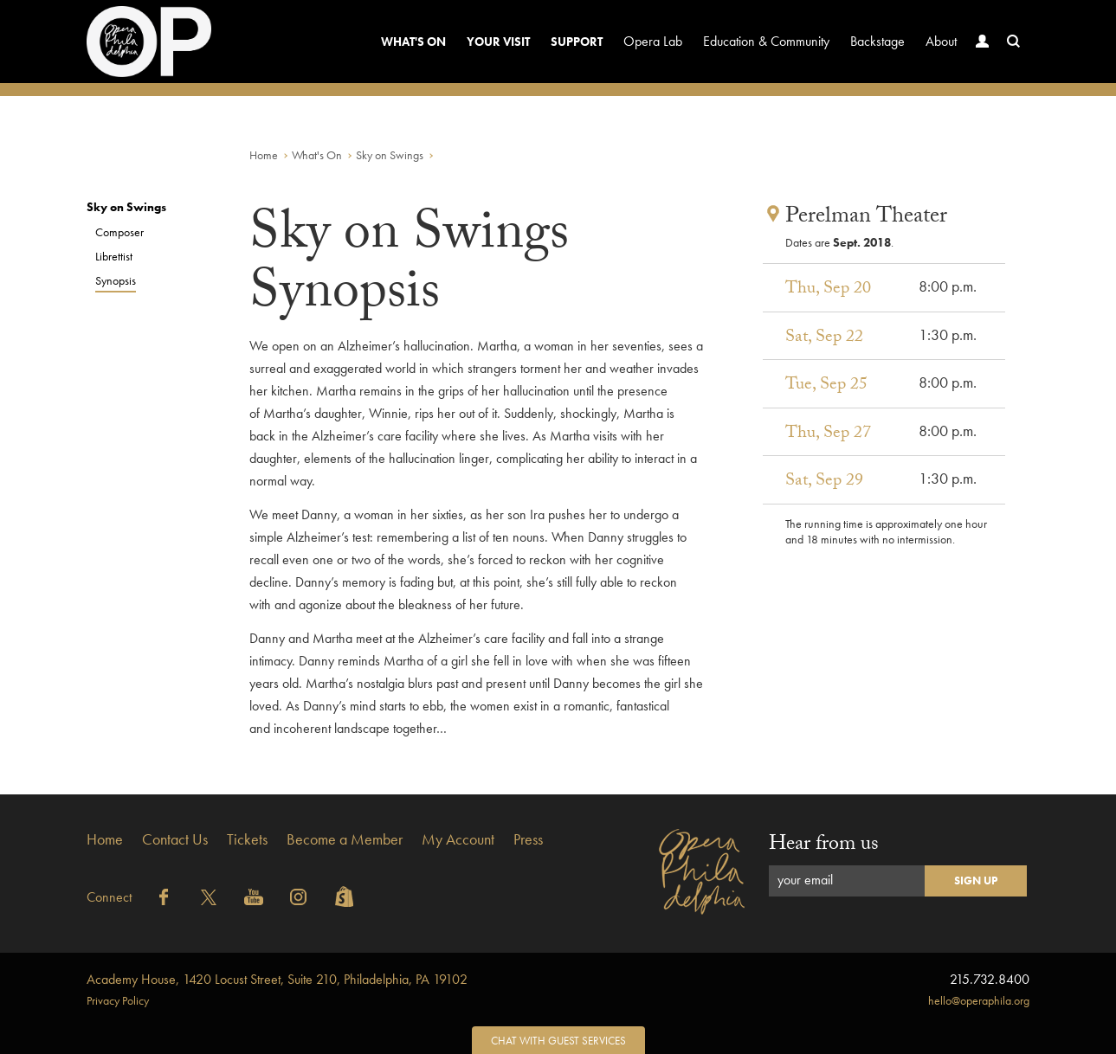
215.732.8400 (989, 979)
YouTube (254, 897)
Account (978, 57)
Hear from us (824, 846)
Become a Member (345, 839)
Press (528, 839)
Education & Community (766, 41)
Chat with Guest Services (558, 1040)
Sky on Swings (389, 155)
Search (1009, 57)
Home (263, 155)
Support (577, 41)
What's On (413, 41)
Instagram (299, 897)
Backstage (877, 41)
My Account (458, 839)
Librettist (113, 256)
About (941, 41)
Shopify (344, 897)
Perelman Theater (866, 218)
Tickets (247, 839)
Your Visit (498, 41)
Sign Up (975, 880)
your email (805, 880)
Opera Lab (652, 41)
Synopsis (115, 280)
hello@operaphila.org (978, 1000)
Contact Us (175, 839)
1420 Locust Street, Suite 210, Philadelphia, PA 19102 (277, 979)
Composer (119, 232)
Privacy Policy (118, 1000)
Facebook (164, 897)
